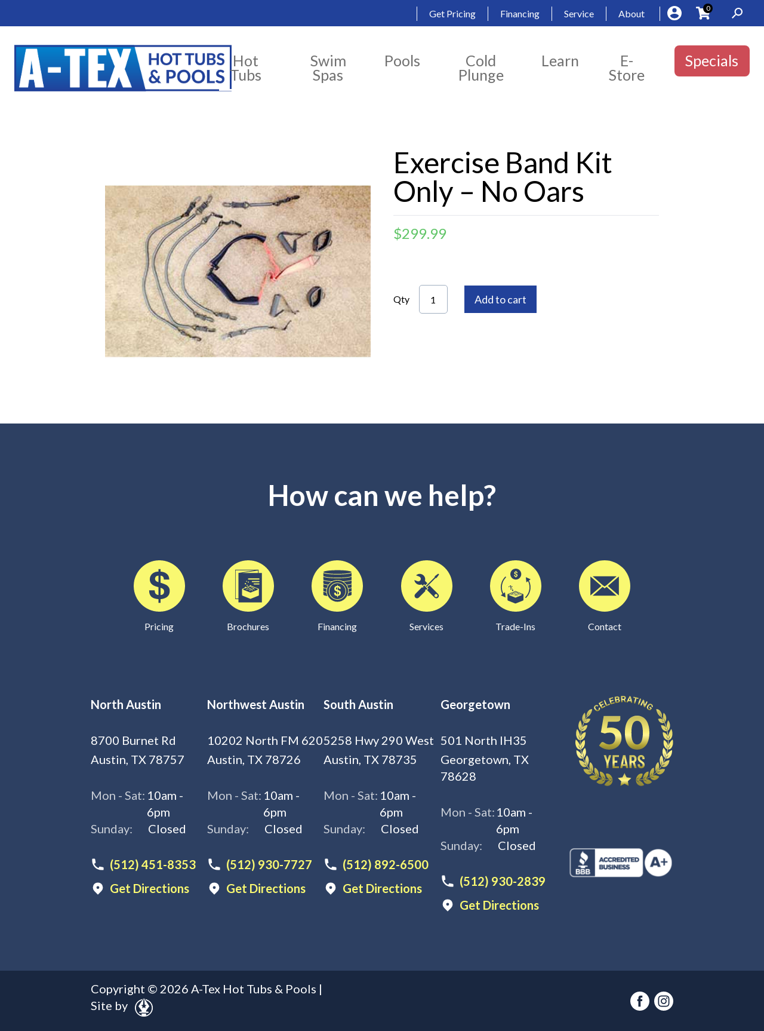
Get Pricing (452, 13)
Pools (402, 60)
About (631, 13)
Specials (711, 60)
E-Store (627, 67)
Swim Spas (328, 67)
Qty (401, 299)
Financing (520, 13)
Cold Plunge (481, 67)
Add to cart (500, 299)
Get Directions (149, 888)
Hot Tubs (245, 67)
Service (579, 13)
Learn (560, 60)
